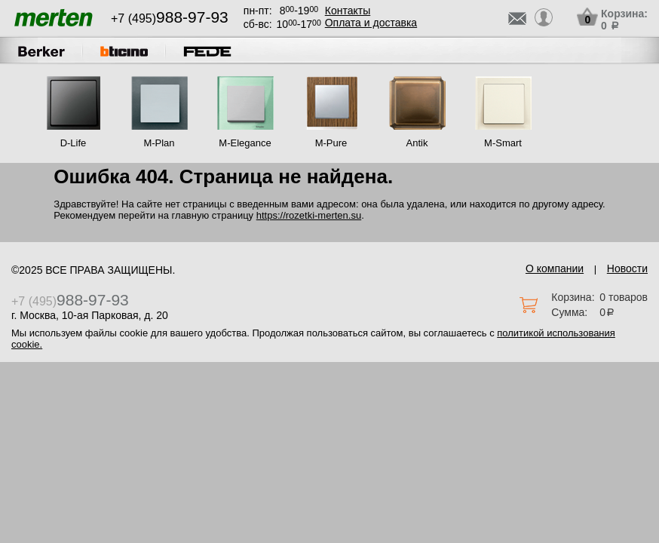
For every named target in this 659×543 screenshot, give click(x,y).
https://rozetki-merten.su (308, 215)
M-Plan (158, 143)
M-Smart (503, 143)
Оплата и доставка (371, 23)
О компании (555, 268)
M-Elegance (245, 143)
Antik (417, 143)
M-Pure (331, 143)
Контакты (347, 11)
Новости (627, 268)
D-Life (73, 143)
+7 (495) (169, 18)
